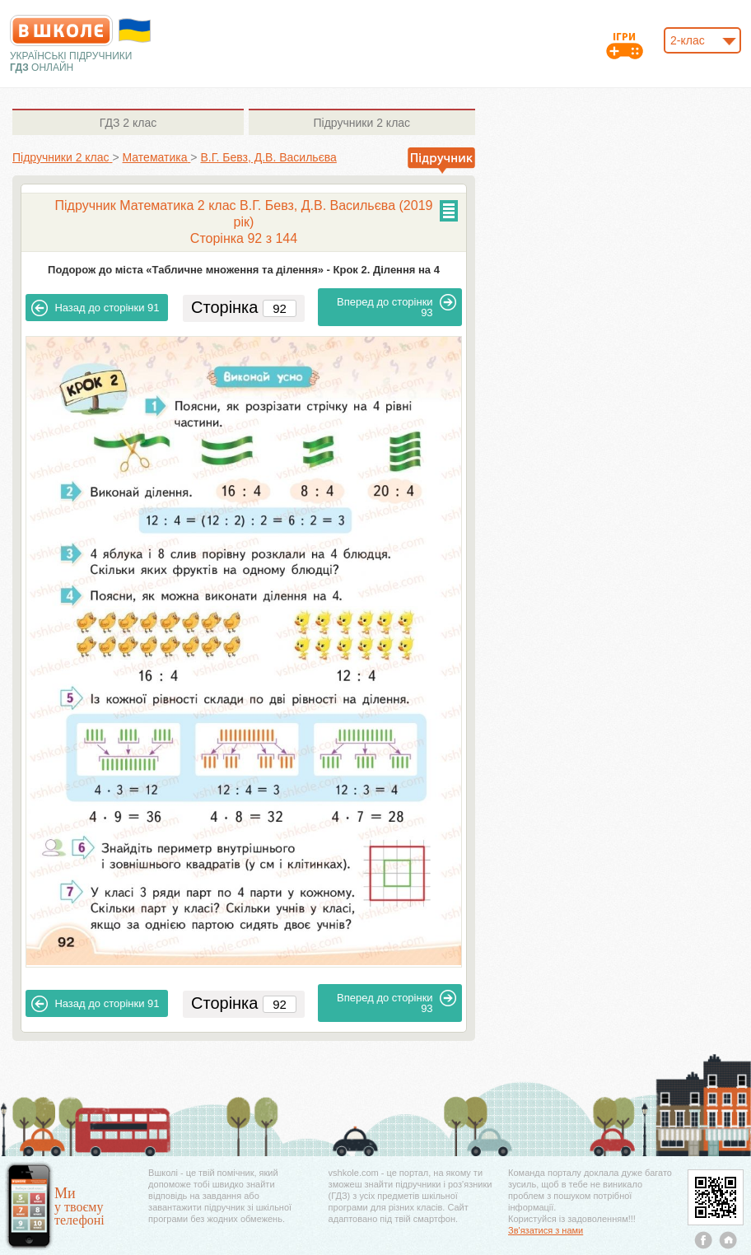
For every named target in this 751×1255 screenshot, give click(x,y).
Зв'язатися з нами (545, 1230)
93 (396, 306)
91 (95, 308)
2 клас (128, 122)
